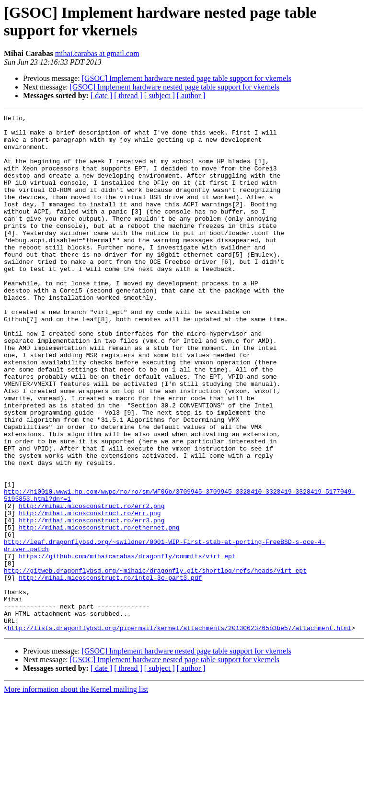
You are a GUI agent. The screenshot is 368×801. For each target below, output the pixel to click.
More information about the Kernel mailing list (76, 793)
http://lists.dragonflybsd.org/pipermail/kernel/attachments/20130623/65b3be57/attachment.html (180, 731)
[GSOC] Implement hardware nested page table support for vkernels (186, 78)
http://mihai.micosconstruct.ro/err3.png (91, 602)
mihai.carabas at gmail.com (97, 53)
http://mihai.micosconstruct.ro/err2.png (91, 584)
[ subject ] (159, 95)
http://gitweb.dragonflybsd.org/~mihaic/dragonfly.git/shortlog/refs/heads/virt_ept (155, 662)
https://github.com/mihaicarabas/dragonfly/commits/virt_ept (127, 645)
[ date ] (101, 95)
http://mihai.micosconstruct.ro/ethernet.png (99, 610)
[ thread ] (128, 95)
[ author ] (191, 95)
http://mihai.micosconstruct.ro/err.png (90, 593)
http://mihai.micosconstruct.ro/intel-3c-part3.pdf (110, 670)
